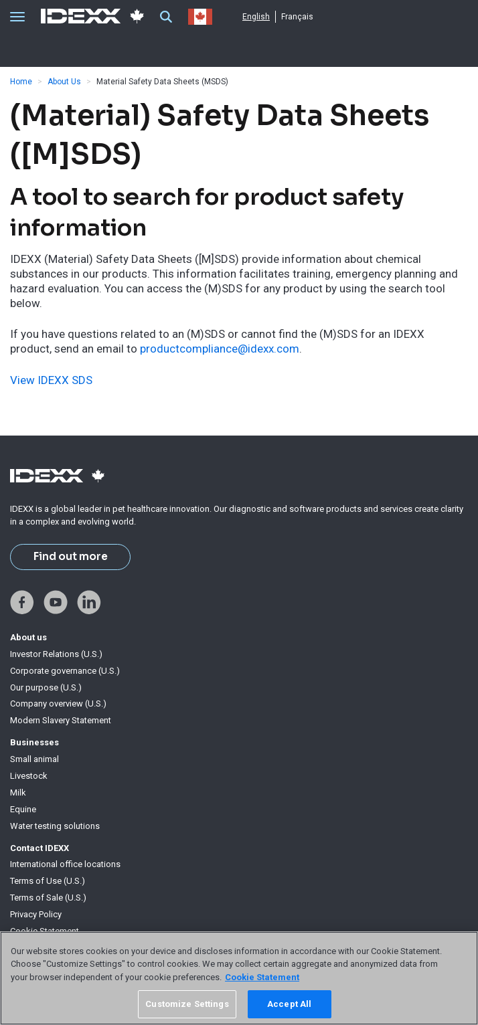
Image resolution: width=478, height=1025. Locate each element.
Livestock (29, 776)
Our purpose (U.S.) (46, 687)
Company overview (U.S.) (58, 703)
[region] (239, 978)
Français (297, 16)
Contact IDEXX (39, 848)
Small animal (34, 759)
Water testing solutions (55, 826)
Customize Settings (186, 1004)
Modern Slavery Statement (60, 720)
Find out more (70, 556)
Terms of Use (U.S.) (47, 881)
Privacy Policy (36, 914)
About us (28, 637)
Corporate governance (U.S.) (65, 671)
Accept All (289, 1004)
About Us (64, 81)
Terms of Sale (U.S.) (48, 898)
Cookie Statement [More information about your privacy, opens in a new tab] (262, 977)
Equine (23, 809)
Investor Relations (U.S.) (56, 654)
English (256, 16)
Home (21, 81)
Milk (18, 792)
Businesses (34, 742)
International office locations (65, 864)
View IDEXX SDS (51, 380)
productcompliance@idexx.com (219, 348)
